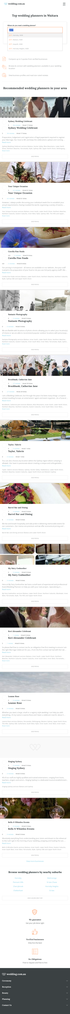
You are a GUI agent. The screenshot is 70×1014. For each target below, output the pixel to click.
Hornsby (18, 878)
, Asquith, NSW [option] (16, 44)
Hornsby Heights (51, 886)
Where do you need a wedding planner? (21, 25)
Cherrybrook (18, 886)
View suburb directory (35, 898)
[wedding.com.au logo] (14, 975)
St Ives (51, 890)
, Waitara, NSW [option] (16, 40)
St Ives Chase (52, 882)
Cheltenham (18, 890)
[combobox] (35, 30)
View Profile (35, 156)
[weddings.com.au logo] (14, 3)
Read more (6, 142)
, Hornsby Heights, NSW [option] (19, 49)
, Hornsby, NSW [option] (16, 35)
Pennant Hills (18, 882)
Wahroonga (52, 878)
